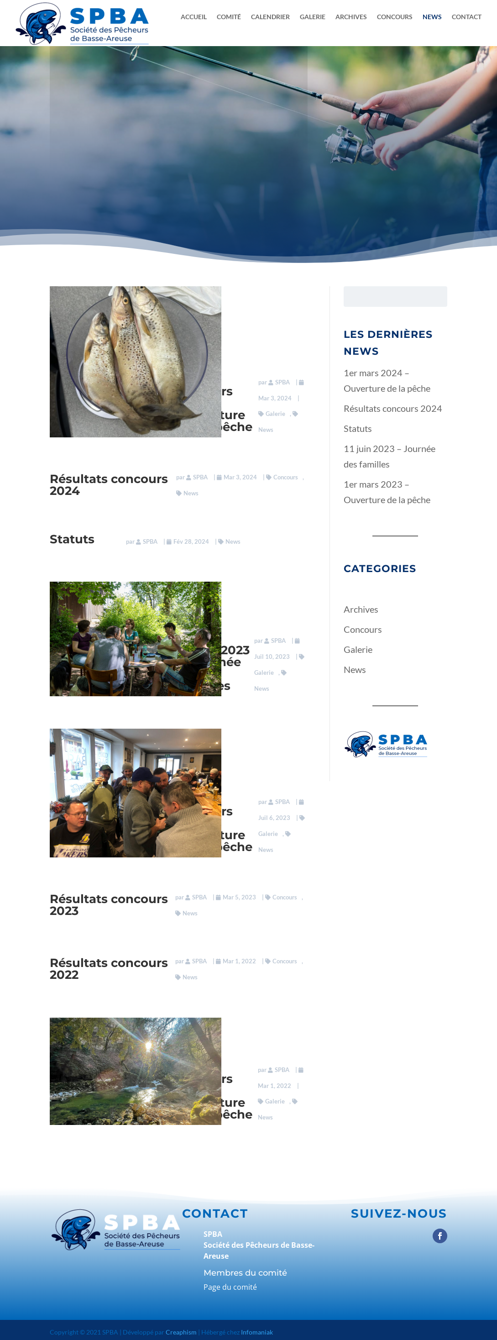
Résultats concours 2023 (109, 901)
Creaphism (181, 1327)
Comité (229, 17)
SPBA (281, 380)
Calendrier (270, 17)
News (432, 17)
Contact (466, 17)
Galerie (312, 17)
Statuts (72, 538)
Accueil (194, 17)
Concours (395, 17)
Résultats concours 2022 (109, 965)
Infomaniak (257, 1327)
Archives (351, 17)
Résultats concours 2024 (109, 483)
